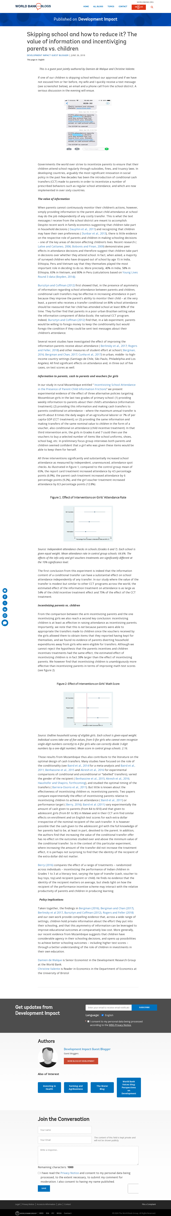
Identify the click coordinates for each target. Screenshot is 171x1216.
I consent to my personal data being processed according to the (116, 1023)
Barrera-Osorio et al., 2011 (69, 787)
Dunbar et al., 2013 (94, 233)
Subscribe (144, 1007)
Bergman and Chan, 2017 (61, 354)
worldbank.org (145, 2)
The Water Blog (102, 1087)
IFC (52, 1213)
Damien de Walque (50, 960)
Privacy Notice (69, 1173)
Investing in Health (49, 1087)
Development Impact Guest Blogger (48, 55)
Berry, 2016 (73, 804)
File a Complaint (149, 1204)
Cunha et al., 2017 (90, 354)
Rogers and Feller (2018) (118, 912)
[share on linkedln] (5, 609)
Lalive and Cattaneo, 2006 (54, 246)
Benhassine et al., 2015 (59, 770)
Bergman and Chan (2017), (117, 908)
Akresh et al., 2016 (92, 770)
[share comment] (4, 622)
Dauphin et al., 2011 (82, 229)
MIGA (59, 1213)
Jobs (60, 1204)
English (41, 59)
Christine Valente (49, 969)
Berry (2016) (45, 865)
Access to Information (46, 1204)
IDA (47, 1213)
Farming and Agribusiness (76, 1087)
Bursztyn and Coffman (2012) (56, 285)
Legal (17, 1204)
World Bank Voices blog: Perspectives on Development (129, 1087)
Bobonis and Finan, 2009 (88, 246)
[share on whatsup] (5, 615)
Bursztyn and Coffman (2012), (83, 912)
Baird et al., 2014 (78, 765)
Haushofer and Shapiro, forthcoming (61, 783)
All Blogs (98, 7)
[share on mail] (5, 590)
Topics (111, 7)
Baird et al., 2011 (111, 800)
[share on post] (5, 603)
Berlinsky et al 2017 (50, 912)
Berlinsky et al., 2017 (114, 346)
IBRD (41, 1213)
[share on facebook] (5, 596)
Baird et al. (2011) (94, 804)
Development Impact (97, 19)
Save (44, 1188)
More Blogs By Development (81, 1061)
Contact (123, 7)
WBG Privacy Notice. (120, 1025)
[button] (152, 7)
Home (86, 7)
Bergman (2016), (89, 908)
